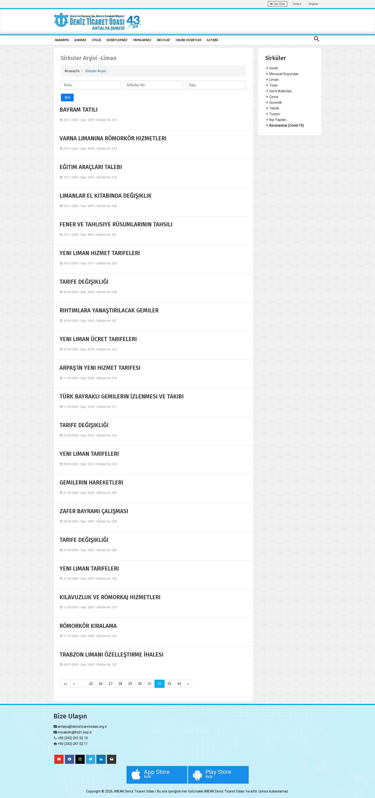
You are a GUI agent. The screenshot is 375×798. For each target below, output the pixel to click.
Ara (67, 97)
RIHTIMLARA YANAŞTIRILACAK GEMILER (109, 310)
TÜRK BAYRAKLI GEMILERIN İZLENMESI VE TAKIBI (122, 396)
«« (65, 684)
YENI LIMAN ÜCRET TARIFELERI (98, 339)
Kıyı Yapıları (275, 120)
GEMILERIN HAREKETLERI (91, 482)
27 (110, 684)
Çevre (271, 97)
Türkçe (296, 3)
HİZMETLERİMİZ (116, 40)
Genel (271, 68)
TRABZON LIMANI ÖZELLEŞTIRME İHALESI (111, 654)
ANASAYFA (62, 40)
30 (140, 684)
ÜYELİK (96, 40)
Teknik (272, 108)
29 (130, 684)
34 (179, 684)
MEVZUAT (163, 40)
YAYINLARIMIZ (142, 40)
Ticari (271, 85)
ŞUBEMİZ (80, 40)
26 (101, 684)
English (313, 3)
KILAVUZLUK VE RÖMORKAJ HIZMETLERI (110, 597)
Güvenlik (273, 102)
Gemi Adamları (278, 91)
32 (159, 684)
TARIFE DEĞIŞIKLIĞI (84, 281)
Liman (272, 79)
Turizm (272, 114)
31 (150, 684)
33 (169, 684)
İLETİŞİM (212, 40)
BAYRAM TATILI (79, 109)
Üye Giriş (277, 3)
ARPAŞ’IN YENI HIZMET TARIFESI (100, 367)
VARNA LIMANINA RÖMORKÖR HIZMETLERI (113, 138)
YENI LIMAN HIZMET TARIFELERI (100, 253)
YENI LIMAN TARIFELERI (89, 454)
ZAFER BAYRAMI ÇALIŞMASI (94, 511)
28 (120, 684)
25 (91, 684)
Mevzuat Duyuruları (282, 74)
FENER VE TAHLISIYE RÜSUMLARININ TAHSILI (116, 224)
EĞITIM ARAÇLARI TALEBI (91, 167)
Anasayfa (72, 71)
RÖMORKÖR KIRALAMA (88, 626)
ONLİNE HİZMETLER (188, 40)
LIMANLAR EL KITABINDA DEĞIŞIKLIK (106, 195)
